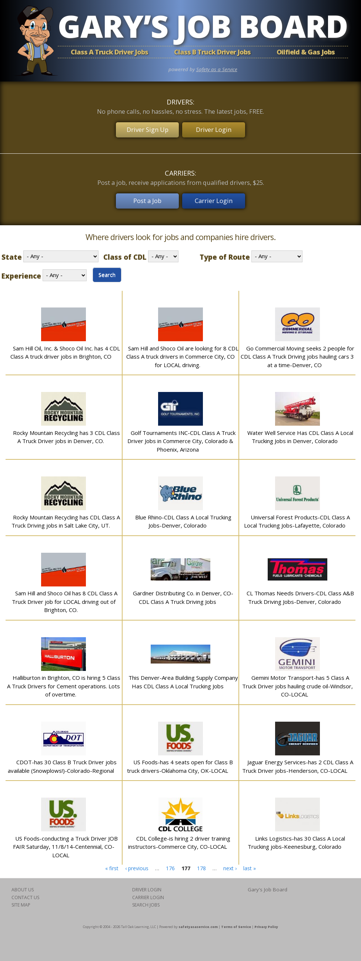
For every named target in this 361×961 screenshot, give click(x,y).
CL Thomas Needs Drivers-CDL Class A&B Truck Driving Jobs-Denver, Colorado (300, 591)
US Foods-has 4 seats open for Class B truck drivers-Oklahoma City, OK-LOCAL (180, 760)
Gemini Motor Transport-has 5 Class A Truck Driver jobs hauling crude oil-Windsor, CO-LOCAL (297, 680)
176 (170, 862)
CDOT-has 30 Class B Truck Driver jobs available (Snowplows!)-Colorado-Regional (62, 760)
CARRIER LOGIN (148, 891)
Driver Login (214, 128)
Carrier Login (214, 196)
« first (111, 862)
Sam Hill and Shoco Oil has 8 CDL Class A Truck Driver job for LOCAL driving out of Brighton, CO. (65, 595)
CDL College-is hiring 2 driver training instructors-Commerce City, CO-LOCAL (179, 837)
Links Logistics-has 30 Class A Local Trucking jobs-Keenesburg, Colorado (296, 837)
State (11, 251)
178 (201, 862)
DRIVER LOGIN (146, 884)
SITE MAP (20, 899)
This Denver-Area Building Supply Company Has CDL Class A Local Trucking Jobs (183, 676)
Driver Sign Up (147, 128)
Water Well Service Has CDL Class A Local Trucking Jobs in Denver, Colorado (300, 431)
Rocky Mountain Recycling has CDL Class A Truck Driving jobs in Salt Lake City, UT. (65, 515)
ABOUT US (22, 884)
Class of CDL (125, 251)
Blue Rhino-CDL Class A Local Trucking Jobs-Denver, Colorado (183, 515)
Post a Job (147, 196)
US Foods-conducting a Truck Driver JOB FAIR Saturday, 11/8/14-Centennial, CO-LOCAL (65, 841)
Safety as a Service (216, 69)
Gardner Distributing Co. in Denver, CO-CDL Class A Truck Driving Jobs (183, 591)
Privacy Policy (266, 921)
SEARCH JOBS (146, 899)
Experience (21, 270)
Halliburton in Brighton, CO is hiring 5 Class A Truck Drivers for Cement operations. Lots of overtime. (63, 680)
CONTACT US (25, 891)
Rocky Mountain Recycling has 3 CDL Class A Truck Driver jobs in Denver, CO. (66, 431)
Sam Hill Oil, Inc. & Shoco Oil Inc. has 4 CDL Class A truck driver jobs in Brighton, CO (65, 347)
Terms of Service (236, 921)
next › (230, 862)
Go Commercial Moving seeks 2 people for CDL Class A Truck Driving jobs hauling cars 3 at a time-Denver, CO (297, 351)
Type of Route (225, 251)
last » (249, 862)
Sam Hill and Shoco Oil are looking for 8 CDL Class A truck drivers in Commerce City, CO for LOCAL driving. (182, 351)
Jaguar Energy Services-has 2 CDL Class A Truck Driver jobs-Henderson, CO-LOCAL (297, 760)
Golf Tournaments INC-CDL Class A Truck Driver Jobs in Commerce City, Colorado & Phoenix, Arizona (181, 435)
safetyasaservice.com (198, 921)
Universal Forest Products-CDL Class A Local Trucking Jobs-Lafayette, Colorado (297, 515)
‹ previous (136, 862)
